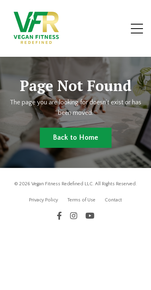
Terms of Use (81, 200)
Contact (113, 200)
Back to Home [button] (76, 138)
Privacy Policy (43, 200)
